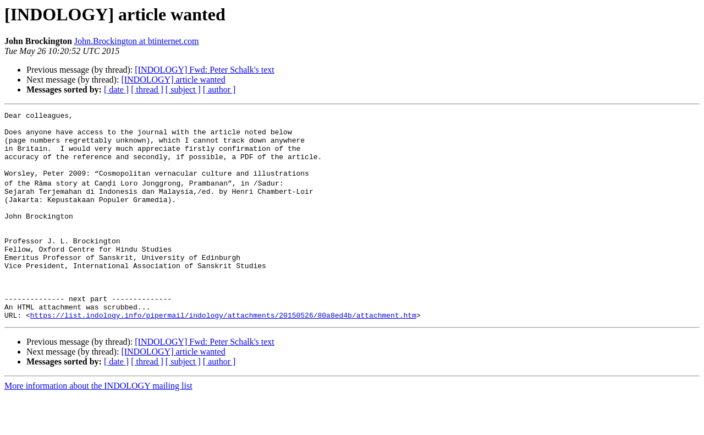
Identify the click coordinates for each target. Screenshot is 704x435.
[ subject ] (183, 89)
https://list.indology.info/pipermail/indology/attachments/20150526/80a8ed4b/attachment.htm (223, 355)
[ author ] (219, 89)
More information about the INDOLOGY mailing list (98, 425)
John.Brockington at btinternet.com (136, 41)
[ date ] (116, 89)
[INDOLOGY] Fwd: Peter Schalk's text (204, 69)
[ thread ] (147, 89)
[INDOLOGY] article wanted (173, 79)
